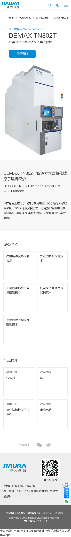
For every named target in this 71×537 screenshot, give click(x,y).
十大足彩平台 (8, 530)
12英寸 (10, 378)
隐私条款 (59, 513)
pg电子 (21, 530)
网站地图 (10, 513)
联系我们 (21, 513)
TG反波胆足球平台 (38, 530)
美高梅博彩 (57, 530)
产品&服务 (25, 18)
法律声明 (47, 513)
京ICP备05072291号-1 (35, 521)
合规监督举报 (34, 513)
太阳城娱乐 (42, 18)
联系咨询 (22, 53)
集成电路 (46, 410)
